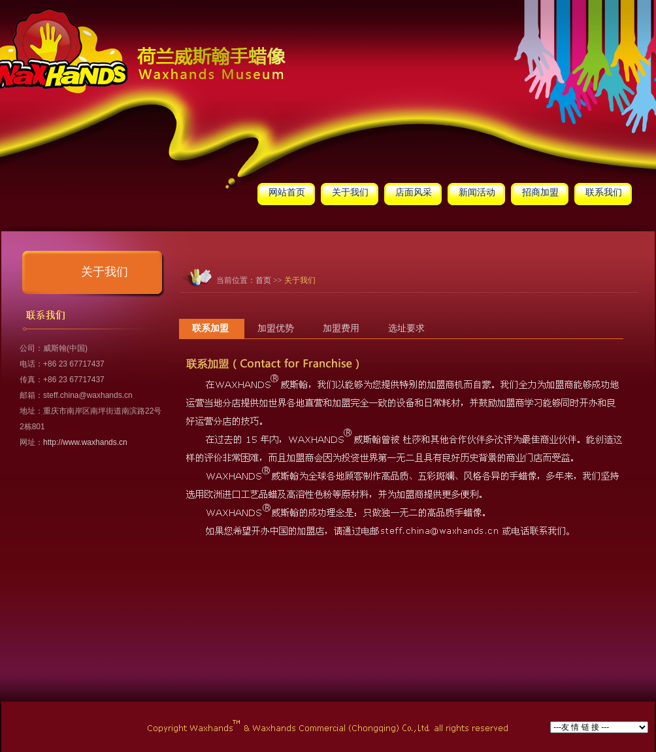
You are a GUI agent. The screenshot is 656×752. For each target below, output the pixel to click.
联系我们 (603, 192)
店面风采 (413, 192)
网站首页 (287, 192)
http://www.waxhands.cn (85, 442)
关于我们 (350, 192)
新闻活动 (477, 192)
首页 (263, 280)
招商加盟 (540, 192)
